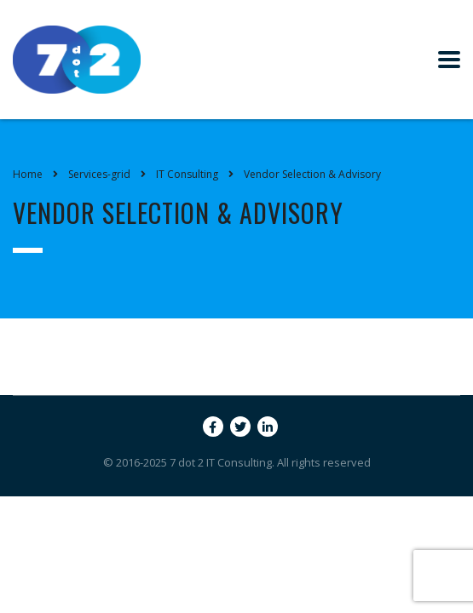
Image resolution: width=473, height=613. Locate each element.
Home (28, 174)
